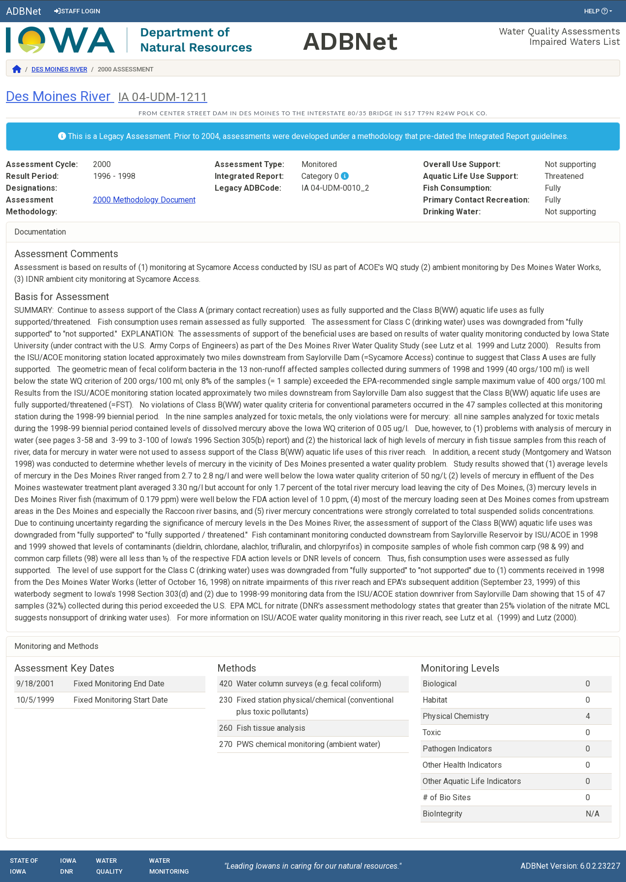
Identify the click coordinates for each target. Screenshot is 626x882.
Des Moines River (59, 69)
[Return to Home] (16, 69)
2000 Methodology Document (144, 199)
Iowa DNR (68, 866)
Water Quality (109, 866)
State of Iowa (24, 866)
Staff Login (76, 11)
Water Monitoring (169, 866)
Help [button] (596, 11)
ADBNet (23, 11)
